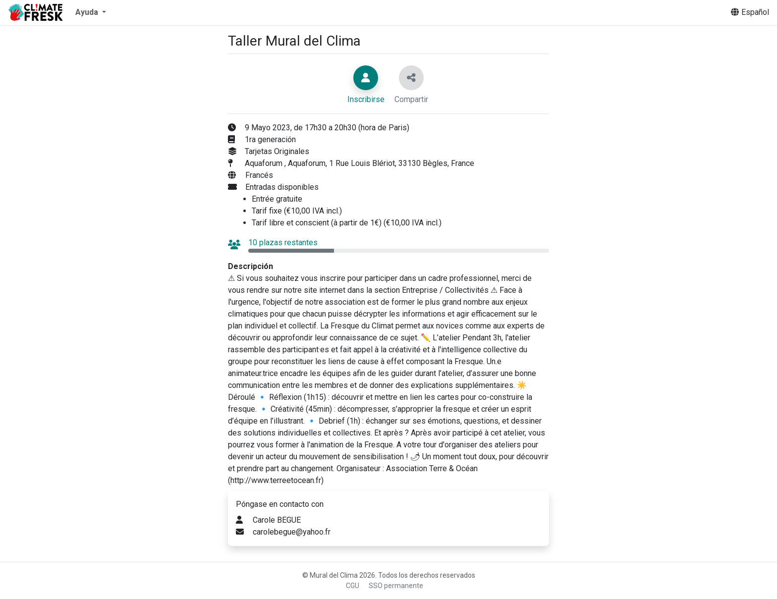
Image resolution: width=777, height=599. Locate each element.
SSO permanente (396, 586)
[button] (90, 12)
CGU (352, 586)
